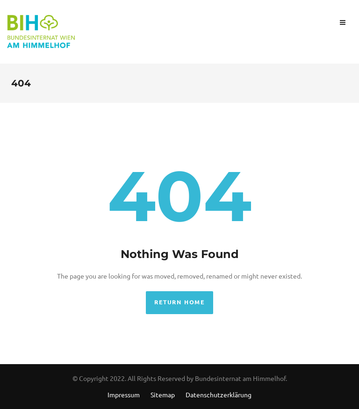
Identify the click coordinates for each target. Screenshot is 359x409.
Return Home (179, 302)
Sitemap (163, 394)
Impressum (124, 394)
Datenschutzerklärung (218, 394)
